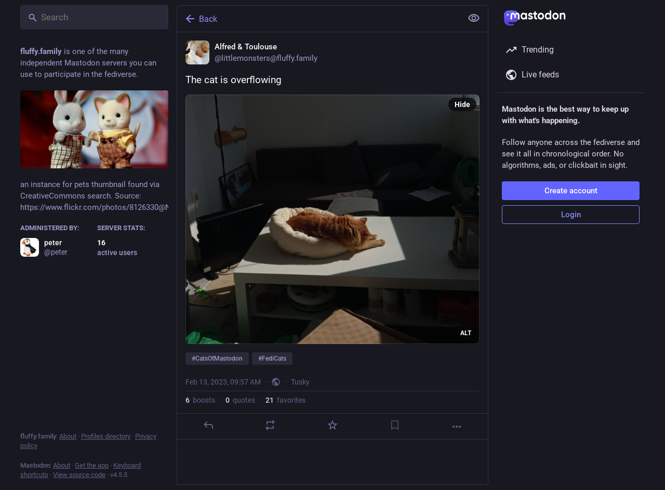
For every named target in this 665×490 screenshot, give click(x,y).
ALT (465, 333)
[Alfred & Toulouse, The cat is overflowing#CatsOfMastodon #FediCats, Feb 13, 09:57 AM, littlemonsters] (332, 236)
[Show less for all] (474, 18)
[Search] (94, 17)
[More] (456, 426)
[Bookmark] (395, 425)
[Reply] (208, 425)
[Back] (318, 19)
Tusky (300, 382)
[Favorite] (332, 425)
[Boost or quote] (270, 425)
